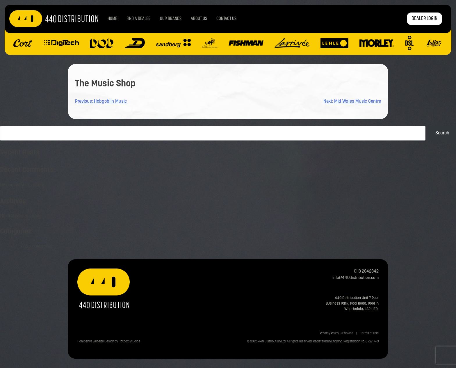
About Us (199, 19)
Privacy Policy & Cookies (336, 333)
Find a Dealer (139, 19)
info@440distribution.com (355, 278)
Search (7, 122)
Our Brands (170, 19)
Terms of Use (369, 333)
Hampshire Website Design (95, 341)
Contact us (226, 19)
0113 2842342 (366, 271)
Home (112, 19)
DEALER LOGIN (424, 19)
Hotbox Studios (129, 341)
